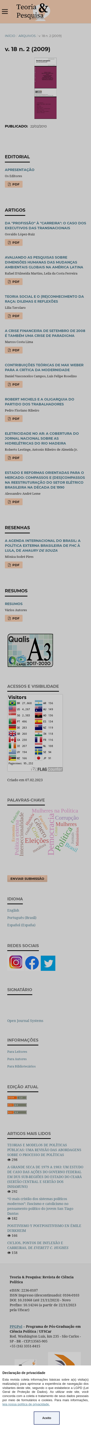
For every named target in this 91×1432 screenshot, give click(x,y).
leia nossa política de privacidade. (26, 1404)
